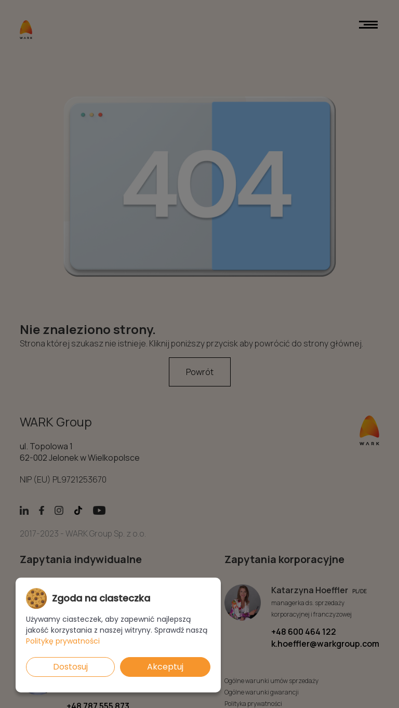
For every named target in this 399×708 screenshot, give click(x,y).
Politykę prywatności (63, 641)
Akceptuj (165, 667)
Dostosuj (70, 667)
